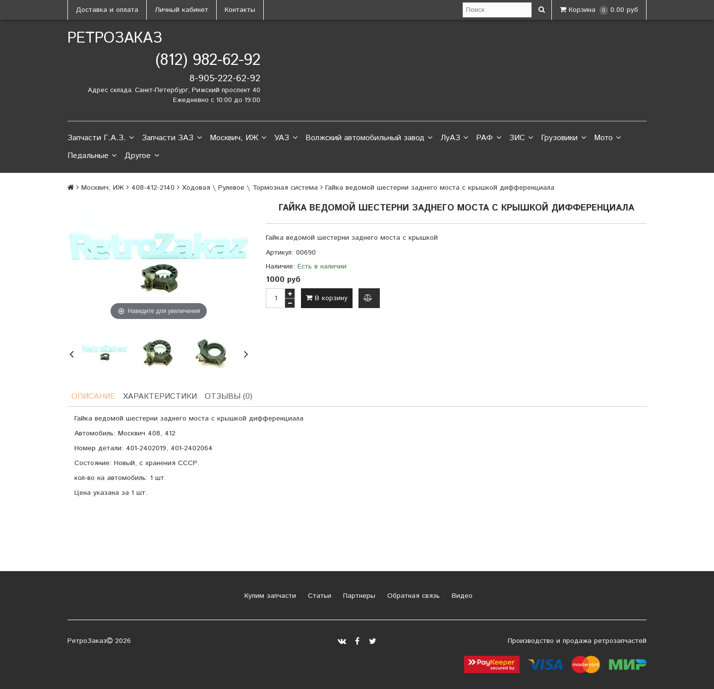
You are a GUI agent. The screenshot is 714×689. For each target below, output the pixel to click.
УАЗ (285, 138)
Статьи (318, 596)
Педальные (92, 156)
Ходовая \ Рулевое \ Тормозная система (250, 188)
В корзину (327, 298)
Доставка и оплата (107, 10)
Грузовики (563, 138)
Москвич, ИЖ (238, 138)
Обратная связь (412, 596)
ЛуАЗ (454, 138)
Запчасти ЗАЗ (171, 138)
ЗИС (521, 138)
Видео (461, 596)
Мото (607, 138)
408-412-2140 (153, 188)
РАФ (488, 138)
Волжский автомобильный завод (368, 138)
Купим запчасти (269, 596)
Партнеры (358, 596)
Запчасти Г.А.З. (100, 138)
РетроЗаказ (114, 38)
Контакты (240, 10)
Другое (141, 156)
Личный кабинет (181, 10)
